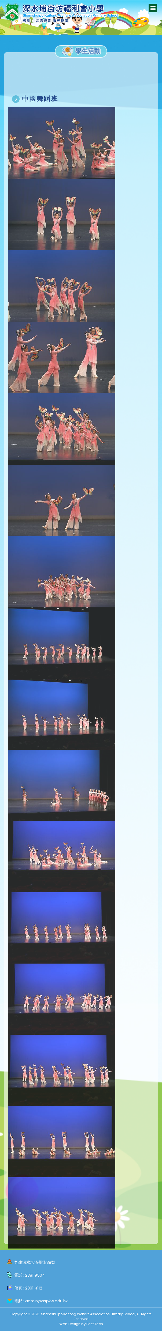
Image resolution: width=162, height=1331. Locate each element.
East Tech (94, 1323)
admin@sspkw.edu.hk (46, 1301)
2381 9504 (35, 1275)
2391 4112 (33, 1288)
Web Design (69, 1323)
